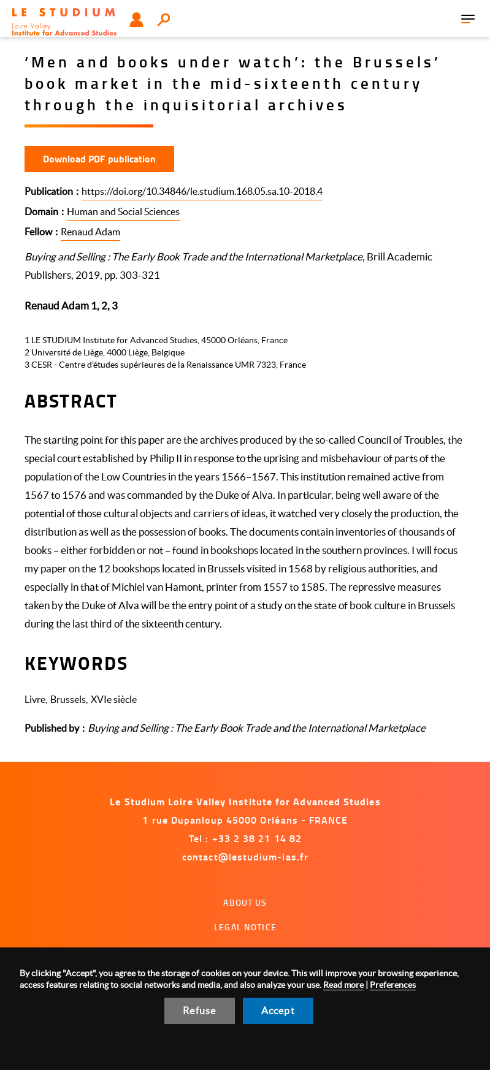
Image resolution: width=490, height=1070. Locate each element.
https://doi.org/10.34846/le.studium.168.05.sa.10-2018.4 (202, 191)
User (136, 19)
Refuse (199, 1010)
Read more (343, 985)
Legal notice (245, 927)
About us (245, 902)
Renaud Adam (90, 231)
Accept (278, 1010)
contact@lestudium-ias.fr (245, 856)
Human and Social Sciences (123, 211)
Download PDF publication (99, 158)
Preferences (393, 985)
